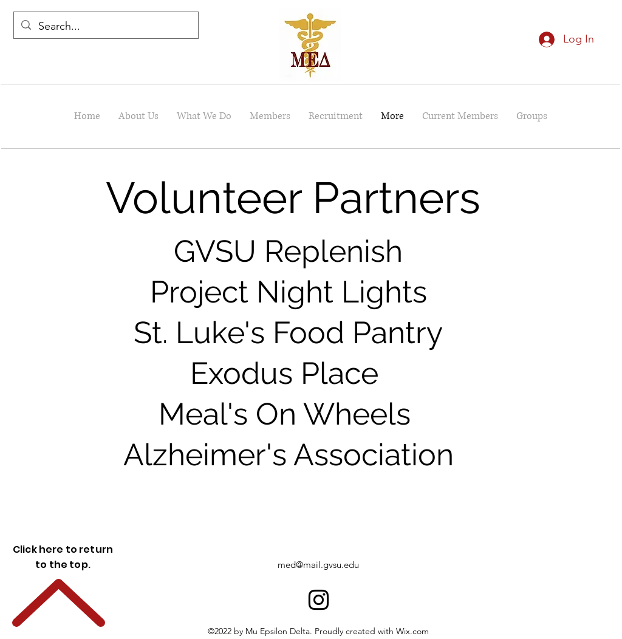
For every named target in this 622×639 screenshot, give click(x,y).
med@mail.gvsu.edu (318, 564)
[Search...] (105, 26)
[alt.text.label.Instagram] (318, 599)
